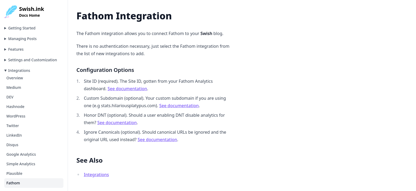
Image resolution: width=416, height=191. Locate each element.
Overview (14, 77)
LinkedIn (14, 135)
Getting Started (22, 28)
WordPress (15, 116)
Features (16, 49)
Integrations (19, 70)
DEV (10, 96)
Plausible (14, 173)
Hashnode (15, 106)
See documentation (127, 89)
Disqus (12, 144)
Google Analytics (21, 154)
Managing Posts (22, 38)
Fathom (13, 182)
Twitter (12, 125)
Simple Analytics (20, 163)
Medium (13, 87)
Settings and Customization (32, 59)
